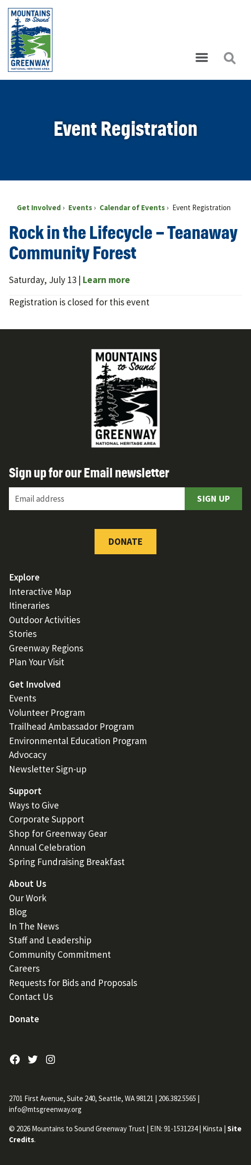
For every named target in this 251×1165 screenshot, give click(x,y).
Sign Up (213, 498)
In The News (34, 926)
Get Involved (35, 684)
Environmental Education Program (78, 741)
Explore (24, 577)
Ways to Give (34, 805)
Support (25, 791)
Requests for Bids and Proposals (73, 983)
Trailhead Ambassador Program (71, 726)
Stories (23, 634)
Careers (24, 968)
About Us (28, 883)
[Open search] (229, 58)
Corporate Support (46, 819)
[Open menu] (201, 58)
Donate (125, 541)
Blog (18, 912)
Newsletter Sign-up (48, 769)
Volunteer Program (47, 712)
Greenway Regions (46, 648)
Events (22, 698)
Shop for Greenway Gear (58, 833)
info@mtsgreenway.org (45, 1109)
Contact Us (31, 996)
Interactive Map (40, 591)
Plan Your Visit (36, 662)
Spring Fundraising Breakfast (67, 862)
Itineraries (29, 605)
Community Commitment (60, 954)
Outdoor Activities (44, 620)
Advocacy (28, 754)
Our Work (28, 898)
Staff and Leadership (50, 940)
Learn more (106, 280)
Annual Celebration (47, 847)
